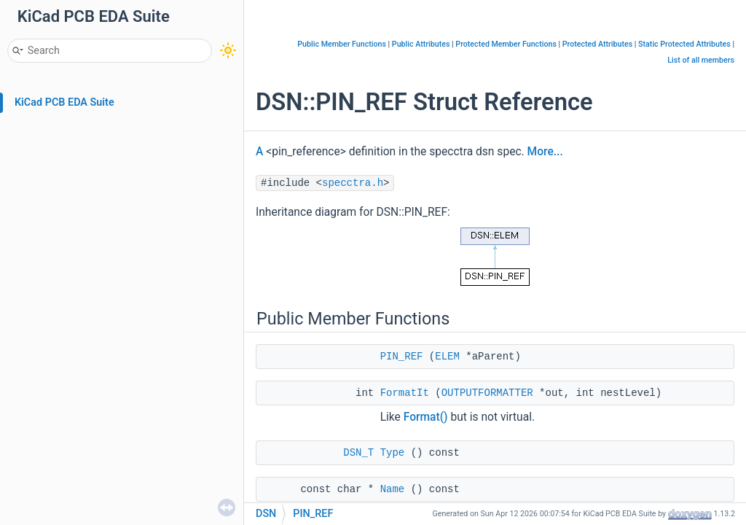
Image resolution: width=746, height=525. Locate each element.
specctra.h (352, 183)
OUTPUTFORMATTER (487, 393)
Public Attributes (421, 44)
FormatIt (404, 393)
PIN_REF (401, 356)
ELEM (447, 356)
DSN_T (358, 453)
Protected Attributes (597, 44)
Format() (426, 417)
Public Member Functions (341, 44)
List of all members (700, 60)
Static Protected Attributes (684, 44)
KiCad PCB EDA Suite (64, 102)
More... (545, 151)
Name (392, 489)
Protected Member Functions (506, 44)
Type (392, 453)
